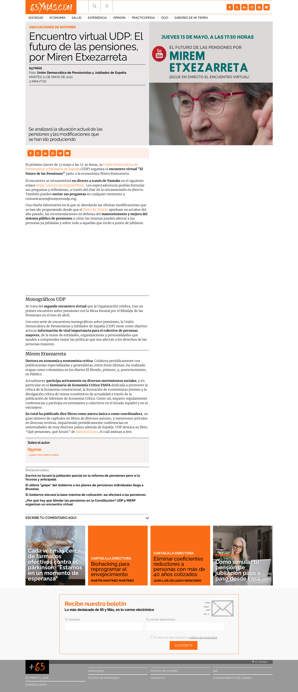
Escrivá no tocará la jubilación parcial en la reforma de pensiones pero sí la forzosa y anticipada (82, 477)
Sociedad (35, 18)
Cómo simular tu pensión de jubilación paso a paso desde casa (237, 570)
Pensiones (224, 555)
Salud (77, 18)
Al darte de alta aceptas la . (184, 637)
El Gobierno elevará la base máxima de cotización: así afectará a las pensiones (85, 495)
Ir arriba (260, 662)
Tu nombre (72, 619)
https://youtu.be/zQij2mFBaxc (60, 185)
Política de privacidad (103, 677)
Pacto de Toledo (95, 210)
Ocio (164, 18)
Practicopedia (143, 18)
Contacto (157, 677)
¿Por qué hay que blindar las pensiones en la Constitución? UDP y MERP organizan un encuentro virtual (80, 502)
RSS (215, 670)
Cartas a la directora (111, 558)
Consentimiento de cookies (232, 677)
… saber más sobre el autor (43, 454)
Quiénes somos (36, 684)
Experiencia (97, 18)
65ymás (35, 68)
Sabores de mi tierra (191, 18)
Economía (57, 18)
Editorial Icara (87, 432)
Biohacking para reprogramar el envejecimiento (110, 569)
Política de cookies (164, 670)
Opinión (119, 18)
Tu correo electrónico (160, 619)
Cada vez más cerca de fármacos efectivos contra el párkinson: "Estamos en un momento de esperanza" (55, 564)
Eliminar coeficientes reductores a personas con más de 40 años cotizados (179, 566)
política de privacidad (203, 637)
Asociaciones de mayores (52, 27)
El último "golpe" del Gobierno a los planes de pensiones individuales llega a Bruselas (84, 487)
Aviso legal (96, 670)
